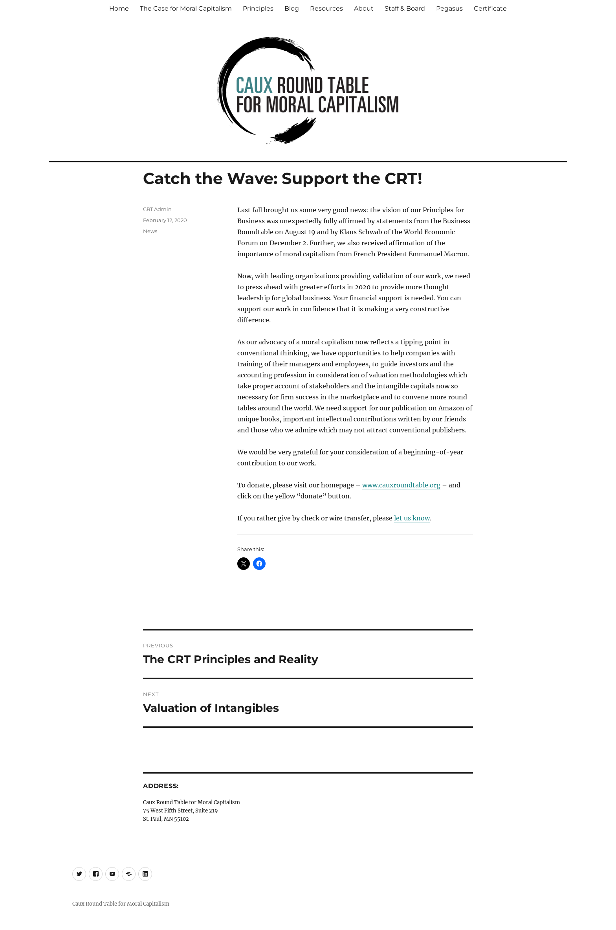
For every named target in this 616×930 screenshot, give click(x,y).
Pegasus (449, 8)
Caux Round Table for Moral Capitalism (120, 904)
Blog (291, 8)
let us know (412, 518)
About (364, 8)
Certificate (490, 8)
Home (119, 8)
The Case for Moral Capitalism (186, 8)
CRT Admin (157, 209)
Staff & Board (405, 8)
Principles (258, 8)
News (150, 231)
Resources (326, 8)
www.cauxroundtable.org (401, 485)
